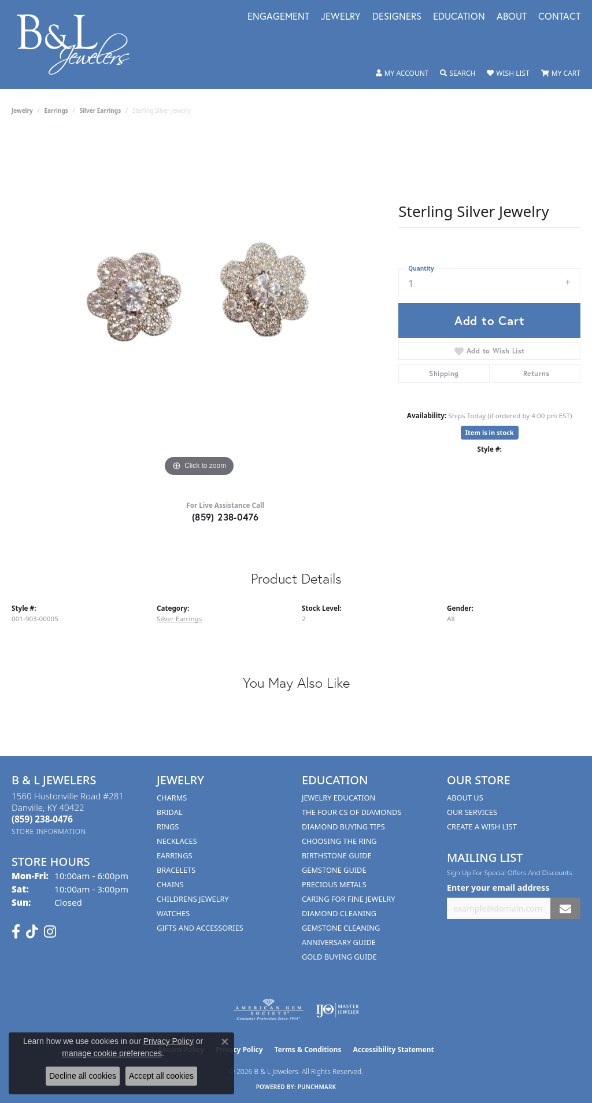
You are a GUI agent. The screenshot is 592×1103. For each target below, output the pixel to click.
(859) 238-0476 (225, 517)
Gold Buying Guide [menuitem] (339, 956)
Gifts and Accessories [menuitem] (200, 928)
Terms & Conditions (308, 1049)
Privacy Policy (168, 1041)
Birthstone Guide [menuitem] (337, 855)
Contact (559, 17)
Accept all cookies (161, 1075)
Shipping (443, 373)
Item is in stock (489, 432)
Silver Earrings (100, 110)
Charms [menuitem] (172, 797)
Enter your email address (498, 887)
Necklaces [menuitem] (177, 841)
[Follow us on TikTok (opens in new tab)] (32, 932)
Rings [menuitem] (168, 826)
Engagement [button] (278, 17)
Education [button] (459, 17)
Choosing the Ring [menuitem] (339, 841)
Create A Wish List (482, 826)
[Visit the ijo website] (337, 1009)
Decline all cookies (82, 1075)
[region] (199, 305)
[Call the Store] (42, 819)
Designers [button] (396, 17)
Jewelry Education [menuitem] (338, 797)
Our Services (472, 812)
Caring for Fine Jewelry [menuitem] (348, 899)
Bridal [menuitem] (170, 812)
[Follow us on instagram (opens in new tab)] (50, 932)
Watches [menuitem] (173, 913)
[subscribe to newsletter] (565, 908)
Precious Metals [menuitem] (334, 884)
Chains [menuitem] (170, 884)
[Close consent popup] (224, 1041)
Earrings (56, 110)
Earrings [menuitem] (175, 855)
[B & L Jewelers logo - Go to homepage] (79, 45)
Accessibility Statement (393, 1049)
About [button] (512, 17)
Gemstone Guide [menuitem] (334, 870)
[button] (402, 73)
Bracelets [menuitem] (176, 870)
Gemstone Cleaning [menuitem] (341, 928)
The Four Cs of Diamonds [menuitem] (351, 812)
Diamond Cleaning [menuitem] (339, 913)
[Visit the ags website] (268, 1009)
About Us (465, 797)
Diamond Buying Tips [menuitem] (343, 826)
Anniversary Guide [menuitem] (339, 942)
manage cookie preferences (112, 1053)
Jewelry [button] (341, 17)
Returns (536, 373)
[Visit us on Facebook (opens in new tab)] (16, 932)
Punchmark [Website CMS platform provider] (317, 1087)
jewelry (22, 110)
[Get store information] (49, 831)
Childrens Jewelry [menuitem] (193, 899)
